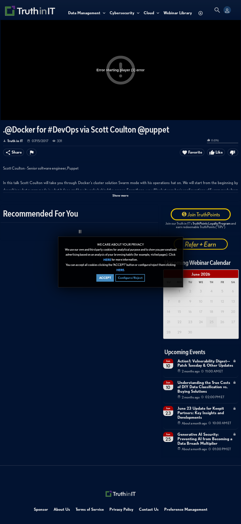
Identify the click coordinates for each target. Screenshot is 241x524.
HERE (107, 260)
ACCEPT (105, 278)
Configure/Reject (130, 278)
